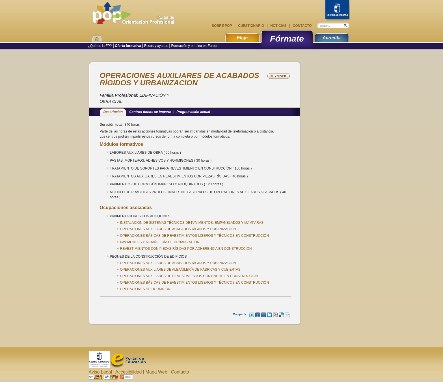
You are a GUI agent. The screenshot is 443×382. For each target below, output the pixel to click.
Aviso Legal (100, 372)
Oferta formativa (128, 46)
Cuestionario (251, 26)
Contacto (302, 26)
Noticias (278, 26)
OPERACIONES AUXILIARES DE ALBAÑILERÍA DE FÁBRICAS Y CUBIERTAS (180, 270)
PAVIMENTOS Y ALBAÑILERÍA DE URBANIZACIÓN (160, 242)
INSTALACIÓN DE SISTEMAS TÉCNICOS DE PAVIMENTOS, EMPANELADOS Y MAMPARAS (191, 223)
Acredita (332, 37)
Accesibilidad (128, 372)
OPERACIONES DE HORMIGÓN (145, 289)
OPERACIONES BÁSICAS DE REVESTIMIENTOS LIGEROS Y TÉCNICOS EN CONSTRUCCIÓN (194, 236)
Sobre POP (222, 26)
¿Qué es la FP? (100, 46)
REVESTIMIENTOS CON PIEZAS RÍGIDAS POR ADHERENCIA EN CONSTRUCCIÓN (186, 249)
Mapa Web (156, 372)
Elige (242, 37)
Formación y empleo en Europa (194, 46)
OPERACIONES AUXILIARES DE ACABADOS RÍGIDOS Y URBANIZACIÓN (178, 229)
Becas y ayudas (156, 46)
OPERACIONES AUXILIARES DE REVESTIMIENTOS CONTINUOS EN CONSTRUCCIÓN (189, 276)
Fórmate (287, 38)
